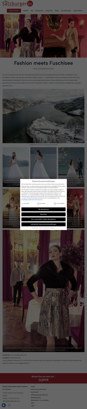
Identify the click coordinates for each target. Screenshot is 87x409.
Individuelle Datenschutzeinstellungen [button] (43, 224)
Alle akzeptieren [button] (43, 209)
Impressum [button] (52, 227)
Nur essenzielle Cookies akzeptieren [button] (43, 219)
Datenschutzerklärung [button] (44, 227)
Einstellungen (24, 199)
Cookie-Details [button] (35, 227)
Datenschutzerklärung (33, 197)
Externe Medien (59, 203)
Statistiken (41, 203)
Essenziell (25, 203)
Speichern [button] (43, 214)
